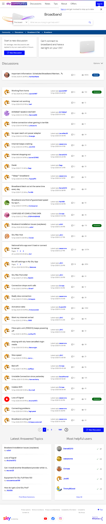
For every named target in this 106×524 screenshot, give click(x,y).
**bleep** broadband (20, 176)
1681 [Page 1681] (60, 430)
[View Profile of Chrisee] (61, 214)
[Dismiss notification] (101, 9)
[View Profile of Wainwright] (33, 348)
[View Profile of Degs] (29, 168)
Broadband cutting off (21, 419)
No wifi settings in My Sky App (25, 261)
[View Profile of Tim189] (30, 192)
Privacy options (25, 510)
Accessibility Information (68, 510)
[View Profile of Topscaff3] (32, 179)
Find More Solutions (27, 497)
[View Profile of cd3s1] (31, 227)
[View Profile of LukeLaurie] (33, 126)
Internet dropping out (21, 154)
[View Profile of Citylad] (31, 238)
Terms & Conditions (38, 510)
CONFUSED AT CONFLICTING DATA (26, 213)
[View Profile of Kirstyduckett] (34, 310)
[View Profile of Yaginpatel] (32, 411)
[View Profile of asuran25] (10, 470)
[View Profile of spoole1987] (33, 94)
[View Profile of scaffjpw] (31, 369)
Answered (97, 92)
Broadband (53, 14)
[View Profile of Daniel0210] (63, 155)
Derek (14, 165)
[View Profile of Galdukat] (33, 267)
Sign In (99, 4)
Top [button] (101, 510)
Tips (56, 3)
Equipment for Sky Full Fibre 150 (18, 478)
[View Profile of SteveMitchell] (64, 377)
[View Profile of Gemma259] (33, 115)
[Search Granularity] (21, 22)
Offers (73, 3)
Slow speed (16, 355)
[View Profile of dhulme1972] (33, 401)
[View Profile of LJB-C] (61, 235)
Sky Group (82, 512)
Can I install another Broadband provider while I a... (26, 468)
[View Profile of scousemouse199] (13, 480)
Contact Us (25, 512)
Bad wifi (15, 366)
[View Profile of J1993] (30, 320)
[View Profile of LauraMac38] (63, 133)
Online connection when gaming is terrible (30, 122)
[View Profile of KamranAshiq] (34, 379)
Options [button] (96, 63)
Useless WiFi (17, 387)
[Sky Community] (17, 3)
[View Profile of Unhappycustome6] (35, 422)
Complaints (81, 510)
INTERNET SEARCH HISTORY (24, 112)
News (47, 3)
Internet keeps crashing (22, 144)
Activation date (18, 307)
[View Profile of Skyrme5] (32, 390)
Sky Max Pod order (20, 275)
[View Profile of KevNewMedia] (34, 77)
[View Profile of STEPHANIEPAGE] (34, 216)
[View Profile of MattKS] (30, 278)
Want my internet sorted (22, 317)
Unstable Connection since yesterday (28, 376)
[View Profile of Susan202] (62, 307)
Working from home (20, 90)
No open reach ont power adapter (26, 133)
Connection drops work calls (24, 285)
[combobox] (57, 22)
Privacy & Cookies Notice (52, 510)
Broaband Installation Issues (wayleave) (29, 224)
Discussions (35, 3)
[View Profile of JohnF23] (32, 147)
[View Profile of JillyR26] (10, 490)
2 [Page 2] (47, 430)
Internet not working (21, 101)
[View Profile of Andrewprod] (33, 206)
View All (79, 497)
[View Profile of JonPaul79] (32, 334)
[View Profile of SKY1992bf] (63, 112)
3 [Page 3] (51, 430)
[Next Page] (66, 430)
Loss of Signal (18, 398)
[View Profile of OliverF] (30, 288)
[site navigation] (3, 4)
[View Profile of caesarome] (63, 144)
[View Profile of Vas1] (30, 104)
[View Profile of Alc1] (30, 254)
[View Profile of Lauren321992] (34, 157)
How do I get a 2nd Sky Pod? (16, 487)
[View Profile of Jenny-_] (31, 358)
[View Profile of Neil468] (62, 202)
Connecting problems (21, 408)
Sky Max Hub (17, 235)
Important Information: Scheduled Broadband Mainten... (36, 73)
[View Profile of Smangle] (32, 136)
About (64, 3)
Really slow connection (21, 296)
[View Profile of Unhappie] (31, 299)
